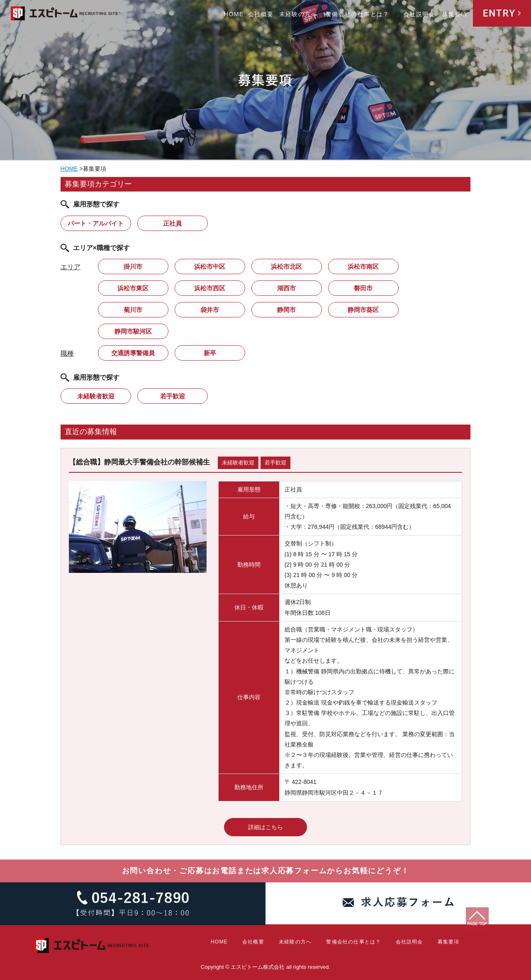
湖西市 (286, 288)
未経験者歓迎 (95, 396)
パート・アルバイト (96, 223)
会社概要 (261, 14)
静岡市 (286, 309)
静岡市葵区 (363, 309)
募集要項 (455, 14)
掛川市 (133, 266)
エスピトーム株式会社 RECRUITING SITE (65, 14)
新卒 (210, 352)
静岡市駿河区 (133, 331)
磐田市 (363, 288)
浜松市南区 (363, 266)
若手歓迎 (172, 396)
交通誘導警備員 (133, 352)
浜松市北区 (286, 266)
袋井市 (209, 309)
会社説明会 (419, 14)
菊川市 (133, 309)
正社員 (172, 223)
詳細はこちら (265, 827)
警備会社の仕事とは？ (358, 14)
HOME (234, 14)
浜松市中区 (209, 266)
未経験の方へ (298, 14)
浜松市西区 (209, 288)
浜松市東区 (133, 288)
